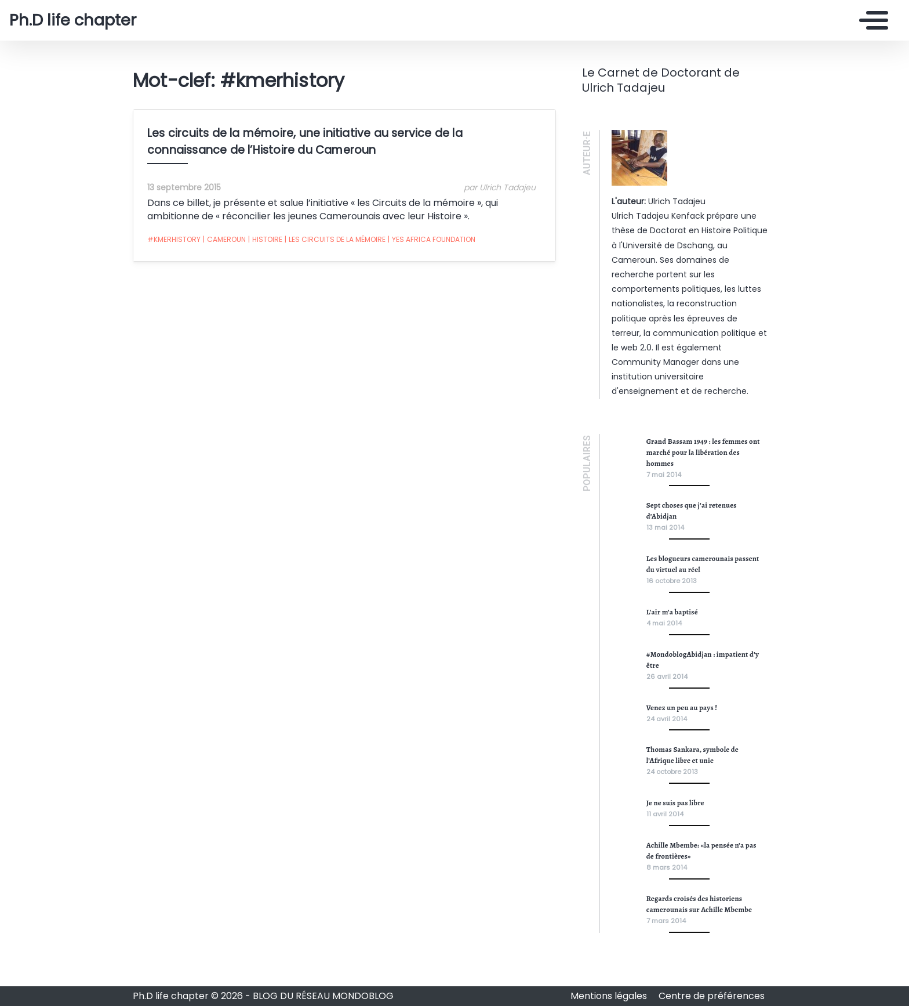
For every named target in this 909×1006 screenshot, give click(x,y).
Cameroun (224, 239)
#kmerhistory (174, 239)
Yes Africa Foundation (431, 239)
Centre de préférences (712, 996)
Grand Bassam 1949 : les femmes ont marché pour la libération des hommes (703, 452)
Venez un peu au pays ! (681, 707)
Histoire (265, 239)
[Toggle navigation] (871, 20)
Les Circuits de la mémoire (335, 239)
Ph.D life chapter (72, 20)
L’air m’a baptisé (672, 612)
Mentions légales (609, 996)
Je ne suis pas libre (675, 803)
